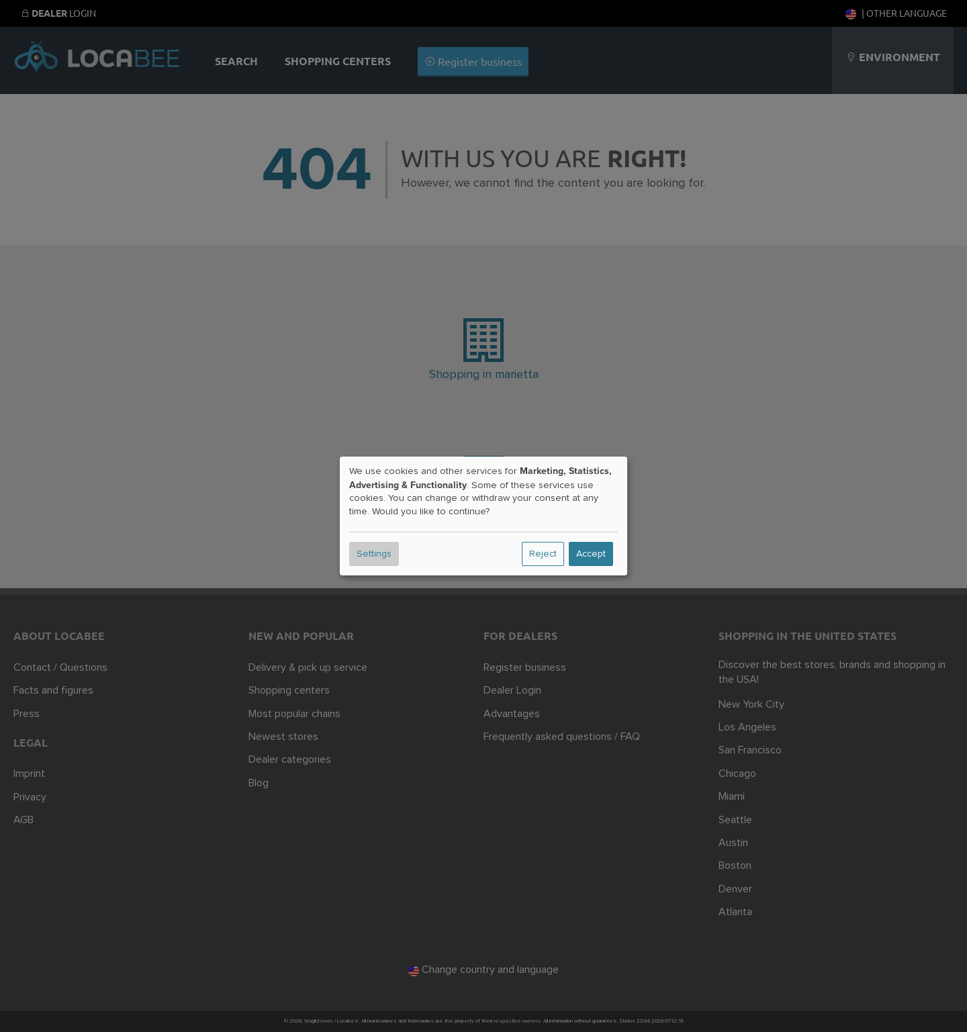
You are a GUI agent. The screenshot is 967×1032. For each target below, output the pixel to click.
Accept (591, 554)
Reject (543, 554)
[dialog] (483, 516)
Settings (374, 554)
